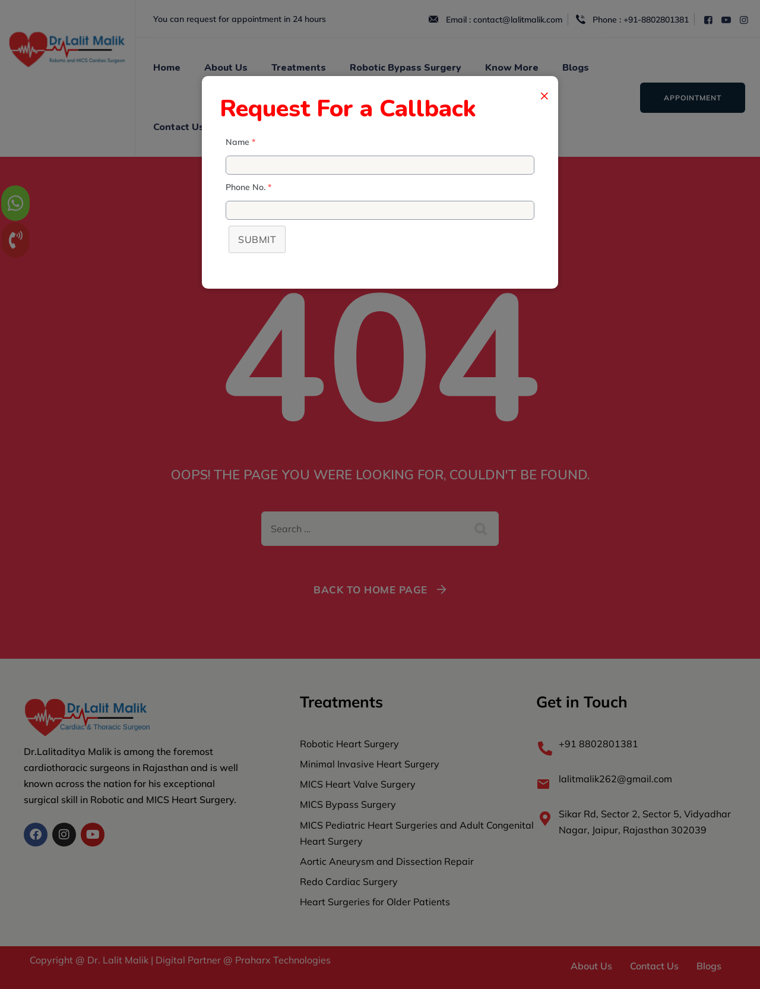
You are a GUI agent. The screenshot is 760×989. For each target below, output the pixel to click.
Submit (257, 239)
